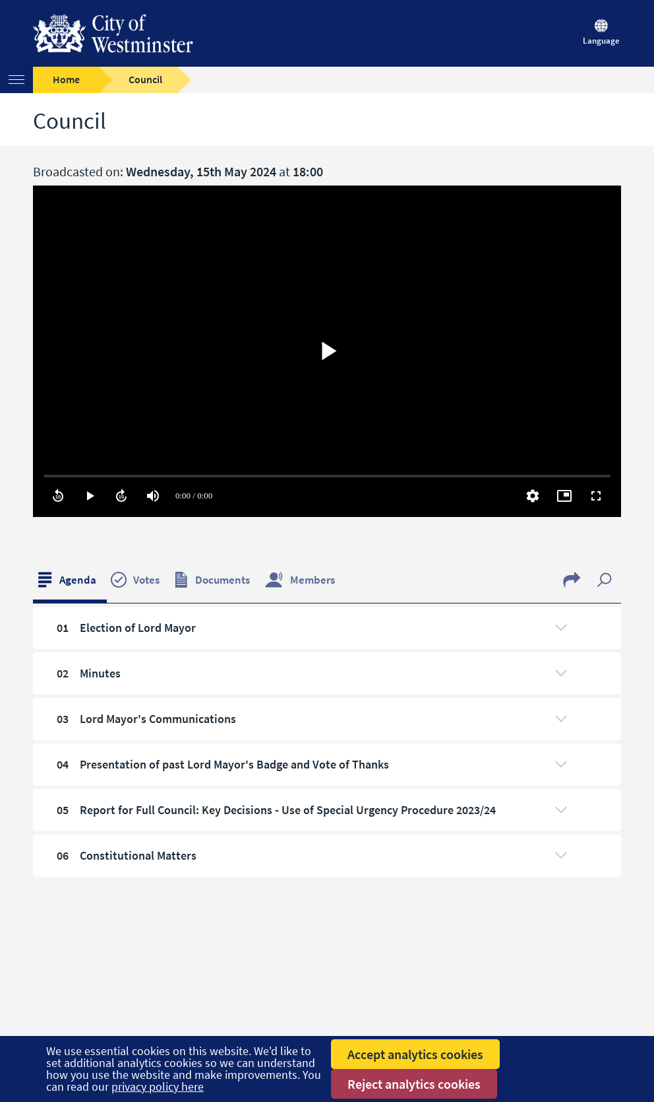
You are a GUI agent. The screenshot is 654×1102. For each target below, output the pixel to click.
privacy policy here (157, 1086)
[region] (327, 351)
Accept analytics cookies (415, 1054)
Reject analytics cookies (414, 1084)
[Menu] (16, 80)
